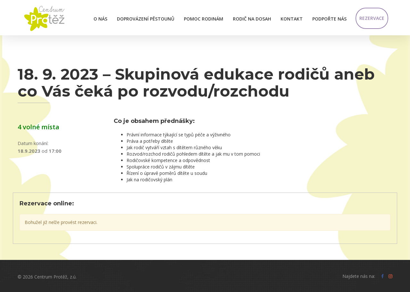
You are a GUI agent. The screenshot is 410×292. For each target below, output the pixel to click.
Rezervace (371, 18)
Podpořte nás (329, 19)
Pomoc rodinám (203, 19)
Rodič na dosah (252, 19)
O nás (100, 19)
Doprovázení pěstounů (145, 19)
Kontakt (292, 19)
